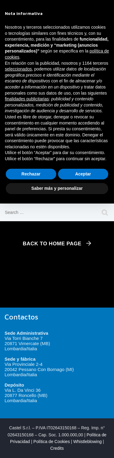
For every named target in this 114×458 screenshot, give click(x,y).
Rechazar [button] (31, 173)
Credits (57, 448)
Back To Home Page (52, 244)
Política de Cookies (51, 441)
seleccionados (18, 69)
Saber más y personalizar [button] (57, 188)
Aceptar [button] (83, 173)
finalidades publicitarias (27, 98)
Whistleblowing (87, 441)
